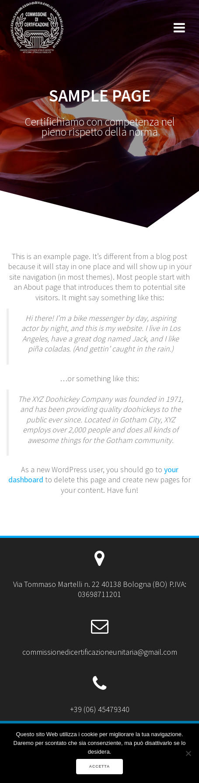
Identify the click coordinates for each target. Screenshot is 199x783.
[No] (188, 753)
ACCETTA (99, 766)
